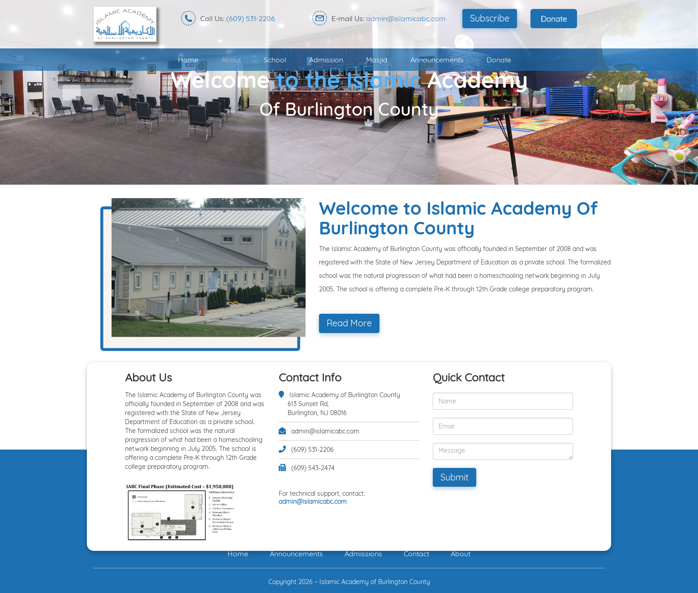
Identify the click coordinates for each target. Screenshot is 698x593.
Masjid (377, 59)
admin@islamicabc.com (406, 18)
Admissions (363, 553)
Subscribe (489, 18)
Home (188, 59)
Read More (349, 323)
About (231, 59)
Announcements (437, 59)
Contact (416, 553)
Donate (499, 59)
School (275, 59)
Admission (326, 59)
